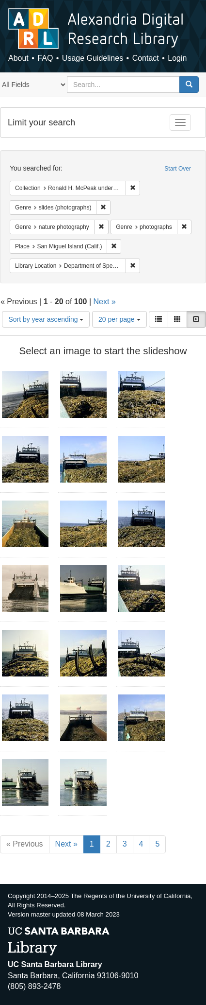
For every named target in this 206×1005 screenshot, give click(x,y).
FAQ (45, 58)
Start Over (177, 168)
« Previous (24, 844)
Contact (145, 58)
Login (177, 58)
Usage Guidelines (92, 58)
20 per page (119, 319)
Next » (105, 301)
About (18, 58)
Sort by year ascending (45, 319)
